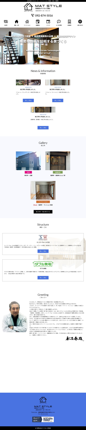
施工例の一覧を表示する (43, 212)
